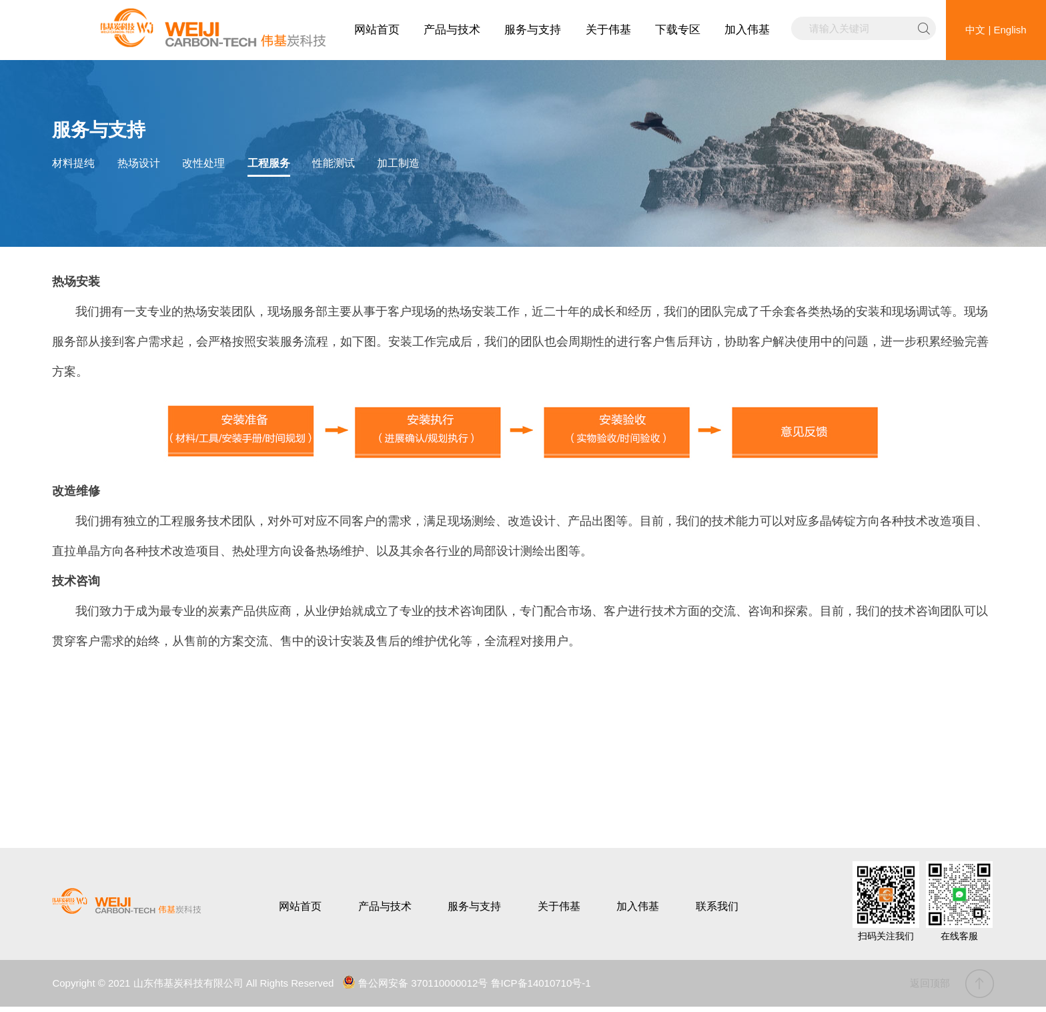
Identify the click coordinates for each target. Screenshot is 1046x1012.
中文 (975, 29)
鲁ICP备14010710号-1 (541, 983)
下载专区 (677, 29)
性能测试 (333, 163)
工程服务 (268, 163)
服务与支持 (532, 29)
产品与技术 (452, 29)
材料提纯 (73, 163)
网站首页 (377, 29)
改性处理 (203, 163)
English (1010, 29)
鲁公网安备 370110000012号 (415, 983)
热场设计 (138, 163)
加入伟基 (747, 29)
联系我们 (717, 906)
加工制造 (398, 163)
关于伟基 (608, 29)
